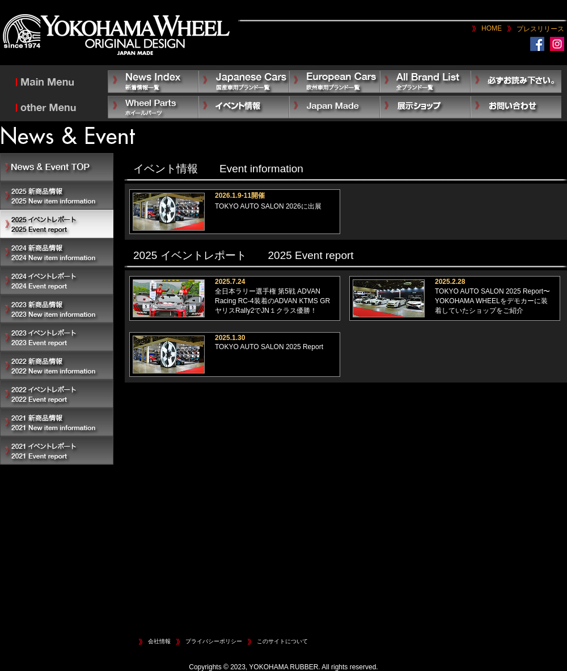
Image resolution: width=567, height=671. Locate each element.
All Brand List (425, 81)
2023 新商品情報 (56, 309)
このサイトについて (282, 641)
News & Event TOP (56, 167)
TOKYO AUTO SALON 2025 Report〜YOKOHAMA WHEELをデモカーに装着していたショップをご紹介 (492, 301)
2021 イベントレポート (56, 450)
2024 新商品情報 (56, 252)
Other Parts (153, 107)
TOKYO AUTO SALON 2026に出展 (268, 206)
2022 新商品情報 (56, 365)
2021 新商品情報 (56, 422)
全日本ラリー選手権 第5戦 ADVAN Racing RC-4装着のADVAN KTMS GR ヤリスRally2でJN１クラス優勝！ (272, 301)
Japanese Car (243, 81)
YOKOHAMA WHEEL (116, 35)
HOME (491, 28)
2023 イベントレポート (56, 337)
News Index (153, 81)
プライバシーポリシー (213, 641)
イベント (243, 107)
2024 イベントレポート (56, 280)
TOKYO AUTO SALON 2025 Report (269, 347)
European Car (334, 81)
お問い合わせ (516, 107)
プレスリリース (540, 29)
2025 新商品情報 (56, 195)
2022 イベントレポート (56, 394)
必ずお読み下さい (516, 81)
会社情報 (159, 641)
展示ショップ (425, 107)
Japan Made (334, 107)
